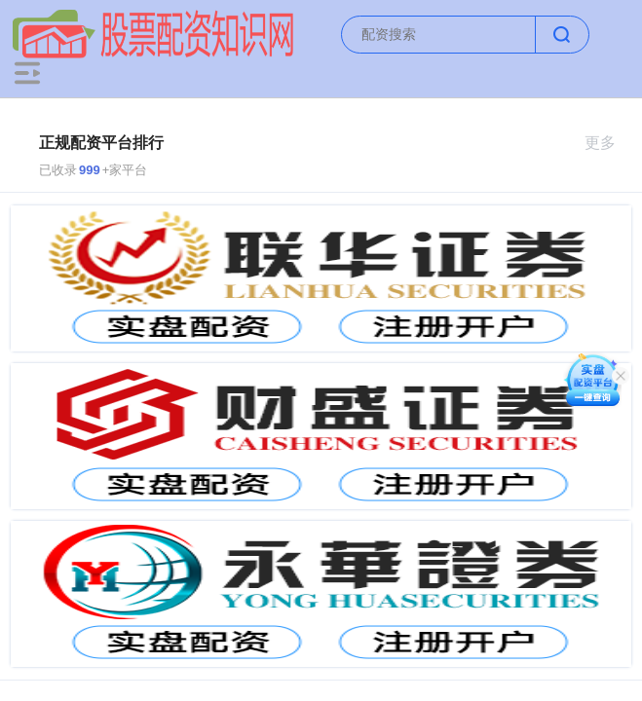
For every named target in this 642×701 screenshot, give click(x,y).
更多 (608, 142)
